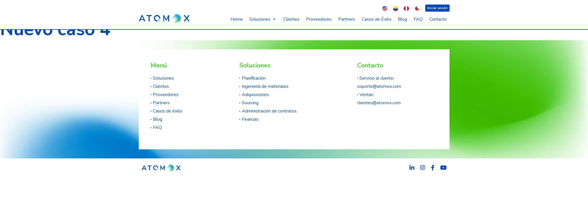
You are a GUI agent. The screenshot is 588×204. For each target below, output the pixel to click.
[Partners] (346, 19)
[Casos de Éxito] (376, 19)
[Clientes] (291, 19)
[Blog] (402, 19)
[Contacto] (438, 19)
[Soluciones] (263, 19)
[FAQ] (418, 19)
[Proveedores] (319, 19)
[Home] (237, 19)
